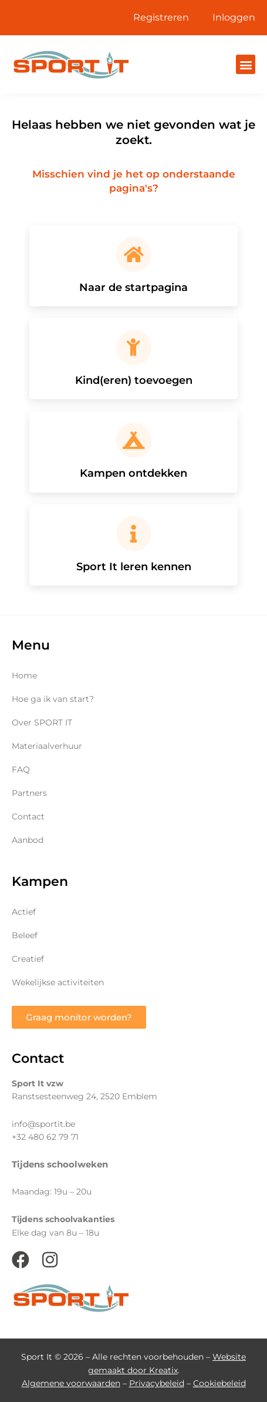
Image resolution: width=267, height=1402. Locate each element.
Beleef (25, 935)
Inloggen (233, 17)
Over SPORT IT (42, 722)
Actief (24, 911)
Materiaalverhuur (47, 746)
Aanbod (27, 840)
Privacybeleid (156, 1383)
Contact (28, 816)
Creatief (28, 958)
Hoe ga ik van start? (53, 699)
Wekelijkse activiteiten (58, 982)
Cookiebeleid (219, 1383)
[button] (245, 64)
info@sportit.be (43, 1124)
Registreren (161, 17)
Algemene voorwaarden (71, 1383)
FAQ (21, 769)
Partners (29, 793)
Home (24, 675)
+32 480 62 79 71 (45, 1137)
